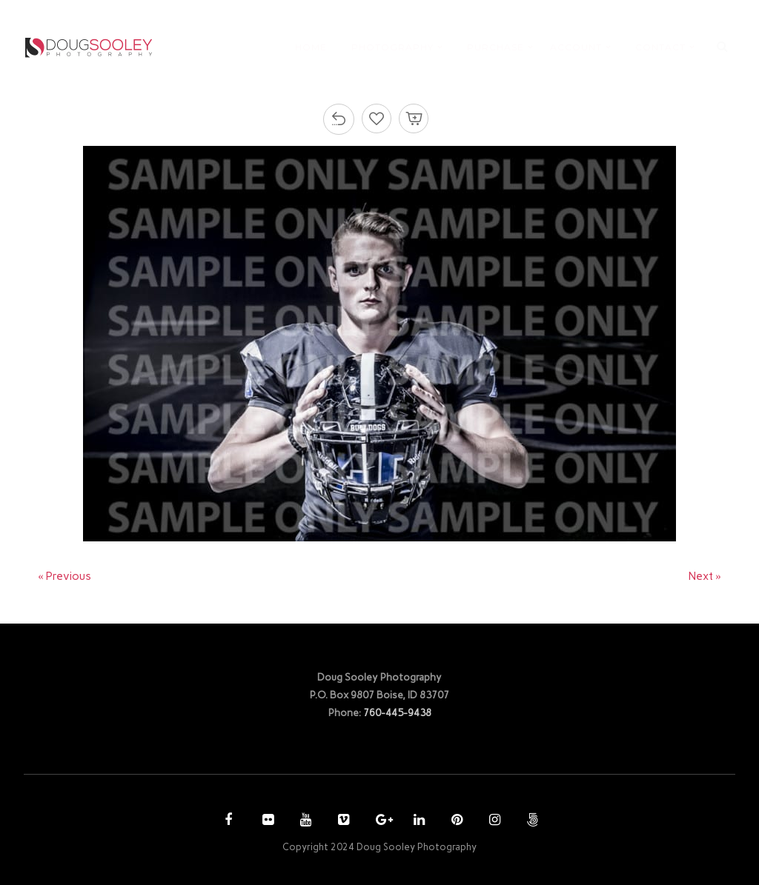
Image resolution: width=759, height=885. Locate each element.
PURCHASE (495, 47)
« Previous (64, 576)
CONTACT (660, 47)
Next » (705, 576)
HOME (311, 47)
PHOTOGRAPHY (392, 47)
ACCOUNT (576, 47)
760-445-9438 (397, 712)
